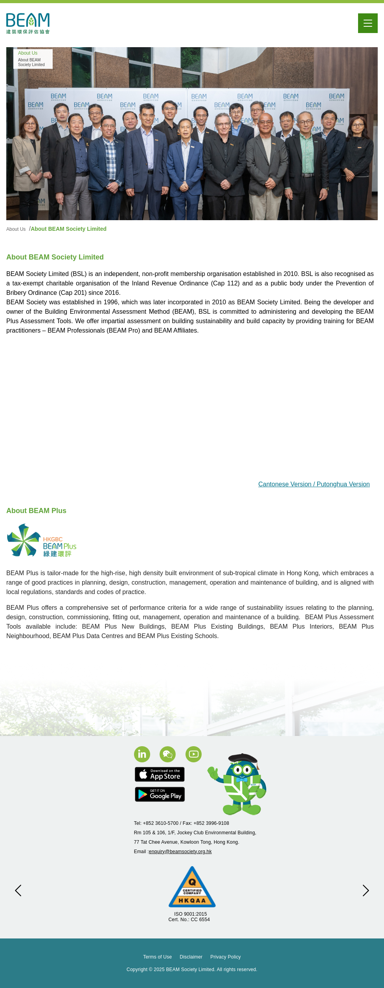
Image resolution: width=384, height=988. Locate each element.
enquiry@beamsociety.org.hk (180, 851)
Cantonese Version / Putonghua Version (314, 484)
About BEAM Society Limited (69, 229)
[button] (18, 890)
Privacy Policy (225, 957)
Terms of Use (157, 957)
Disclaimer (191, 957)
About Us (16, 229)
